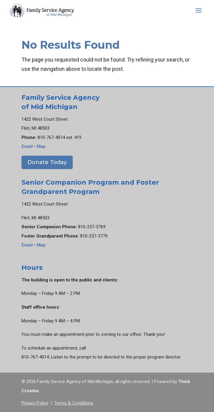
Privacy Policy (34, 403)
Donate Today (47, 162)
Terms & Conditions (73, 403)
